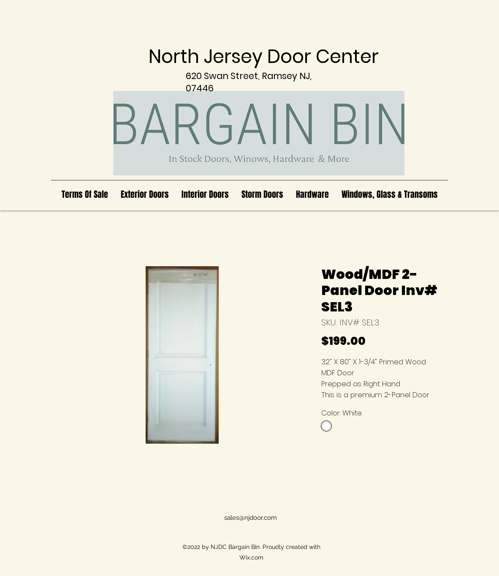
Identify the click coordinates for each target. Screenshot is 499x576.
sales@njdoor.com (250, 517)
